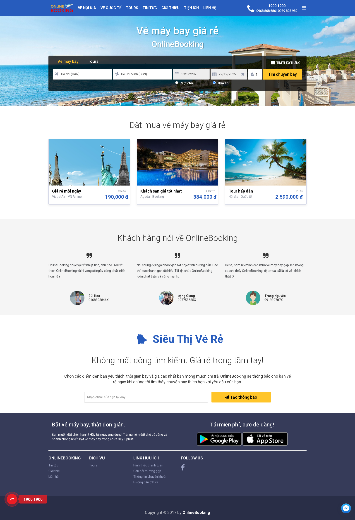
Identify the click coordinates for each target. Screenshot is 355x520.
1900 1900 (276, 6)
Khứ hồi (223, 82)
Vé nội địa (87, 8)
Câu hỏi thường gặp (147, 471)
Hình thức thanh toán (148, 465)
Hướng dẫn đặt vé (145, 482)
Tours (132, 8)
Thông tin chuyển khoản (150, 476)
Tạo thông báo (241, 397)
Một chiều (188, 82)
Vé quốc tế (111, 8)
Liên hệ (209, 8)
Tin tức (150, 8)
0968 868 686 (266, 11)
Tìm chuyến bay (282, 74)
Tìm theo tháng (288, 63)
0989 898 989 (287, 11)
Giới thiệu (170, 8)
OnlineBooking (196, 512)
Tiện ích (191, 8)
